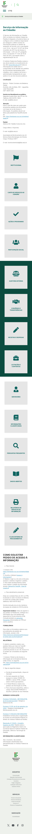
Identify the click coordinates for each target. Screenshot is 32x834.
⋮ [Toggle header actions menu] (12, 5)
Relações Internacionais (16, 777)
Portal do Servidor (16, 801)
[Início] (4, 7)
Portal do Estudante (16, 797)
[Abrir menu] (4, 11)
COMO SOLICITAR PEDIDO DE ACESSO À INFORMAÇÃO (15, 557)
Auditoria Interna (16, 786)
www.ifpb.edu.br (14, 65)
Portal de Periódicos (16, 799)
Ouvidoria (16, 781)
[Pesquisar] (18, 5)
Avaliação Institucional (16, 784)
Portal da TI (16, 803)
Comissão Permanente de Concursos (16, 779)
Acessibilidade (16, 816)
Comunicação (16, 775)
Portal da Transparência (16, 805)
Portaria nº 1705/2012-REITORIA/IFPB (15, 714)
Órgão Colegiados (16, 782)
